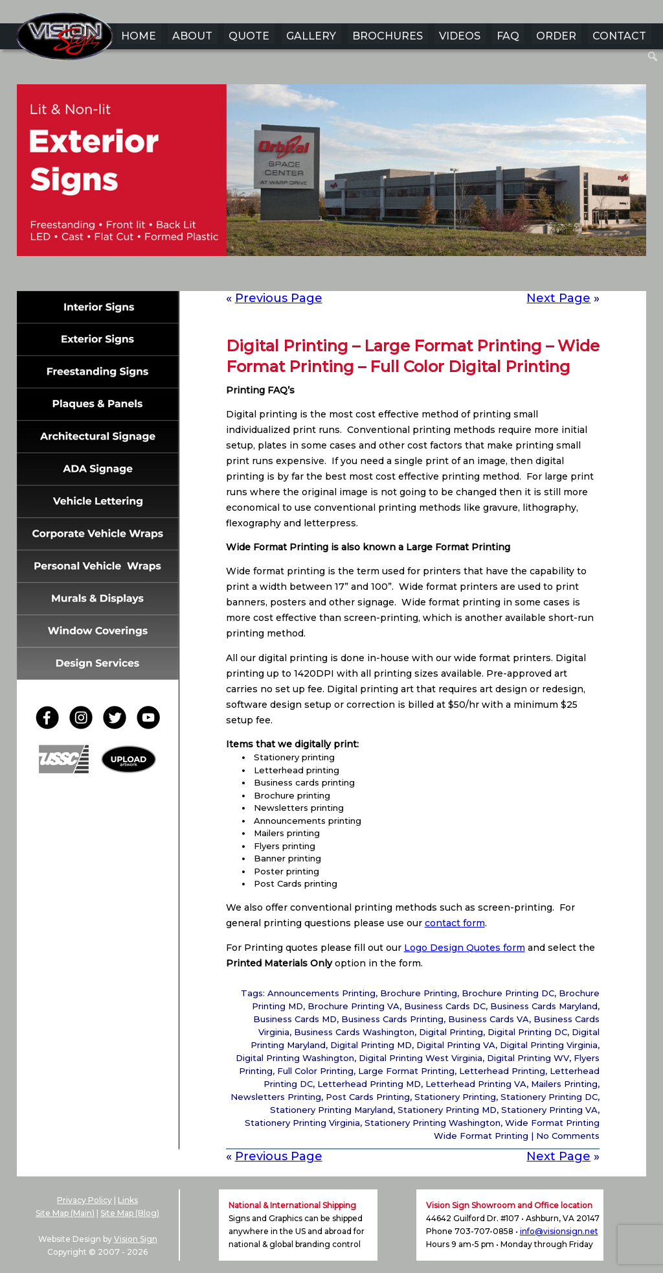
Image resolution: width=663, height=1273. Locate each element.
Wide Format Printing (552, 1122)
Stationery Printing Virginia (302, 1122)
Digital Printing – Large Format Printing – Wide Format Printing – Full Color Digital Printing (413, 356)
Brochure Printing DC (508, 993)
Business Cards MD (295, 1019)
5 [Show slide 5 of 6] (357, 276)
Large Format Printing (406, 1071)
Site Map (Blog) (129, 1213)
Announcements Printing (321, 993)
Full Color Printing (315, 1071)
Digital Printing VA (455, 1045)
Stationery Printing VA (549, 1109)
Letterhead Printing (502, 1071)
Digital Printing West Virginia (420, 1058)
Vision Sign (135, 1239)
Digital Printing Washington (295, 1058)
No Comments (568, 1135)
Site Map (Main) (65, 1213)
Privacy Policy (84, 1200)
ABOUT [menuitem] (192, 36)
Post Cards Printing (368, 1097)
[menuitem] (653, 56)
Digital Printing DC (527, 1032)
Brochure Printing (418, 993)
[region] (332, 190)
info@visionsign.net (559, 1231)
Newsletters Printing (275, 1097)
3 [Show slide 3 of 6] (323, 276)
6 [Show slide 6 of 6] (373, 276)
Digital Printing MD (371, 1045)
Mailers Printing (564, 1084)
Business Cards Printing (392, 1019)
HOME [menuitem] (138, 36)
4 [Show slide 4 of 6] (340, 276)
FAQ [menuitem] (508, 36)
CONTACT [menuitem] (619, 36)
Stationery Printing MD (447, 1109)
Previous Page (278, 298)
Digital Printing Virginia (549, 1045)
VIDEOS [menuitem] (459, 36)
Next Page (558, 298)
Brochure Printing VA (353, 1006)
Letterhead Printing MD (369, 1084)
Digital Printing (451, 1032)
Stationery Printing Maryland (331, 1109)
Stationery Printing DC (549, 1097)
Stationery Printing (455, 1097)
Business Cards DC (445, 1006)
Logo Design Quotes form (464, 947)
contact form (455, 923)
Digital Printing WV (528, 1058)
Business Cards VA (488, 1019)
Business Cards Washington (354, 1032)
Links (128, 1200)
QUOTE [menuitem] (249, 36)
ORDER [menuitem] (556, 36)
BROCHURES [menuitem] (387, 36)
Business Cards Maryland (544, 1006)
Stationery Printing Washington (432, 1122)
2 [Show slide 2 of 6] (306, 276)
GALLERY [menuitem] (311, 36)
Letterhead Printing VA (475, 1084)
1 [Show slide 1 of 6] (289, 276)
